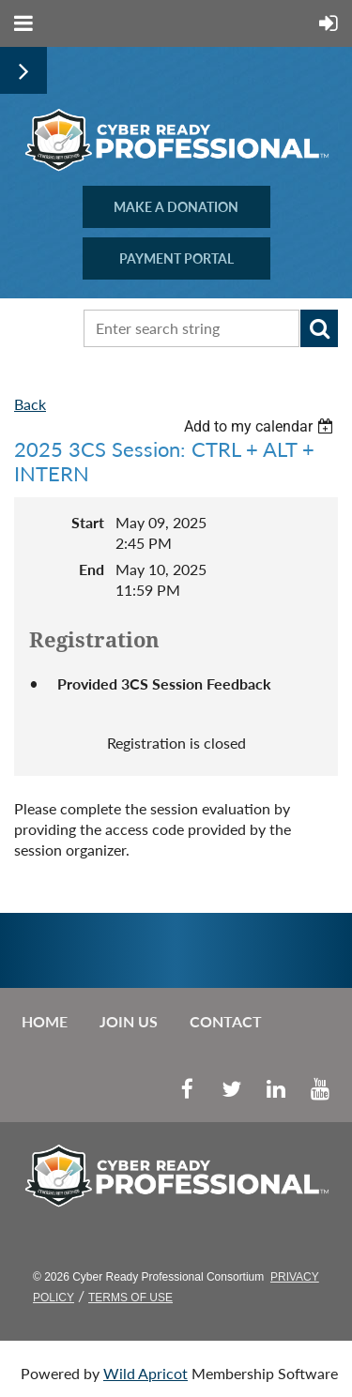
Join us (128, 1021)
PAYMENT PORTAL (176, 258)
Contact (226, 1021)
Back (30, 404)
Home (45, 1021)
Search (319, 328)
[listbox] (261, 426)
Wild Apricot (145, 1373)
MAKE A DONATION (176, 207)
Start (87, 522)
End (91, 569)
